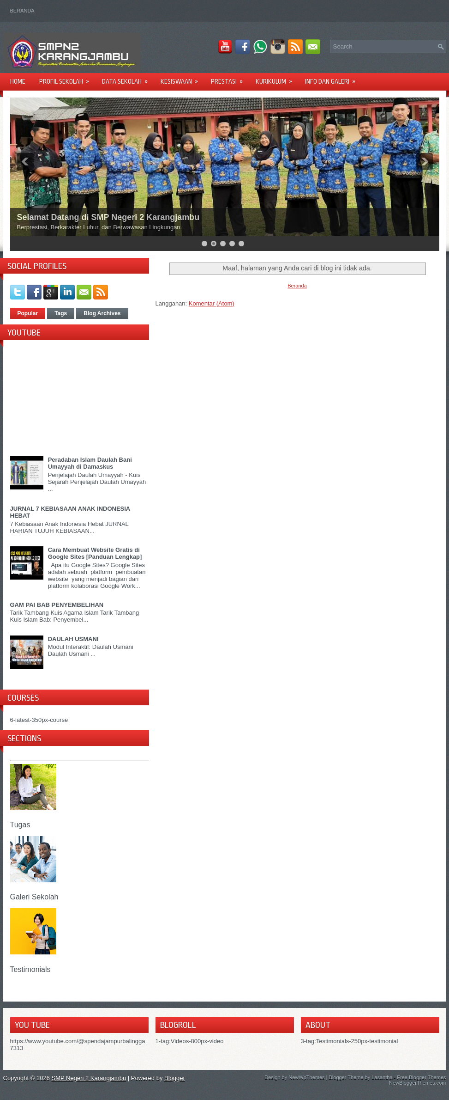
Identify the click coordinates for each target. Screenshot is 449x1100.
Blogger (174, 1078)
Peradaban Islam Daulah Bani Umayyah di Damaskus (90, 463)
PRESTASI (230, 78)
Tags (60, 313)
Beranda (22, 10)
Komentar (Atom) (211, 303)
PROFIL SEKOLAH (67, 78)
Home (17, 81)
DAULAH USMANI (73, 639)
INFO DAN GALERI (333, 78)
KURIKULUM (277, 78)
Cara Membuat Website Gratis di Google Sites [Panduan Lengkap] (95, 553)
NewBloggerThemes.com (417, 1083)
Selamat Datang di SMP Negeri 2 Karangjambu (108, 217)
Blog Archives (102, 313)
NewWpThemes (306, 1077)
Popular (28, 313)
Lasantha (381, 1077)
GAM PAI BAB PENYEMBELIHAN (57, 604)
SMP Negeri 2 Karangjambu (89, 1078)
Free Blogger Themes (421, 1077)
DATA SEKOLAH (128, 78)
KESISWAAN (182, 78)
